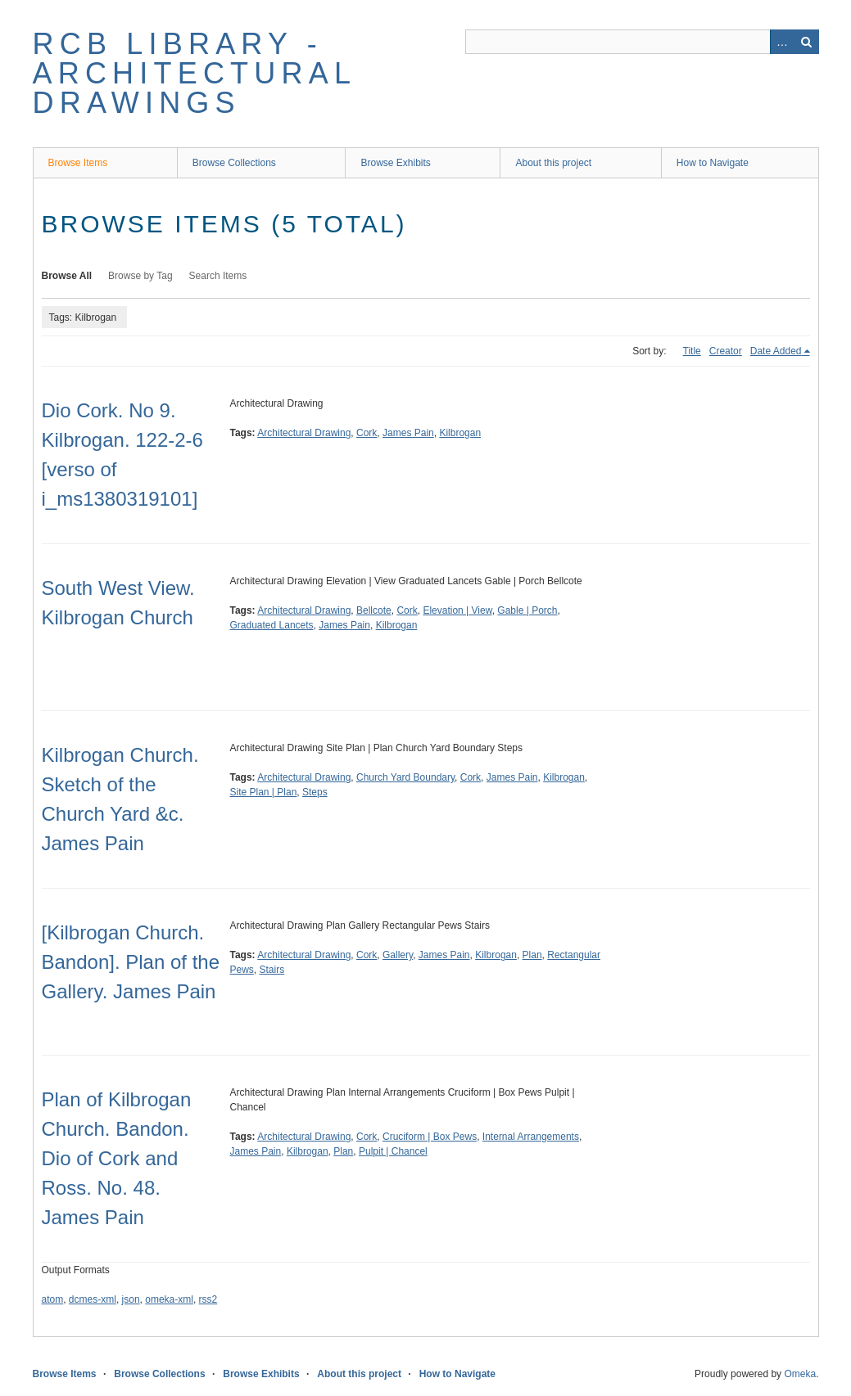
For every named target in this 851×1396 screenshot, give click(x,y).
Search (806, 41)
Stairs (272, 969)
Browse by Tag (140, 275)
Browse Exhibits (395, 163)
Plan (532, 955)
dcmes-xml (92, 1299)
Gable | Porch (527, 610)
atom (53, 1299)
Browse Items (78, 163)
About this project (553, 163)
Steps (315, 792)
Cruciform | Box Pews (429, 1136)
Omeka (800, 1374)
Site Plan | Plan (263, 792)
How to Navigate (713, 163)
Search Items (218, 275)
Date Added (776, 351)
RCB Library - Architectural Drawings (194, 73)
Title (692, 351)
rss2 (208, 1299)
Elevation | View (457, 610)
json (131, 1299)
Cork (366, 433)
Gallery (397, 955)
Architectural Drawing (304, 433)
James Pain (408, 433)
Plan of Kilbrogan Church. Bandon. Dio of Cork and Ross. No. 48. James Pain (117, 1158)
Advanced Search (782, 41)
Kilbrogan (460, 433)
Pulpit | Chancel (393, 1151)
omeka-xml (169, 1299)
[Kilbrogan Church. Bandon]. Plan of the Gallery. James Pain (131, 961)
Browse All (67, 275)
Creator (725, 351)
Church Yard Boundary (405, 777)
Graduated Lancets (272, 625)
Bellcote (374, 610)
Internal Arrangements (530, 1136)
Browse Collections (234, 163)
